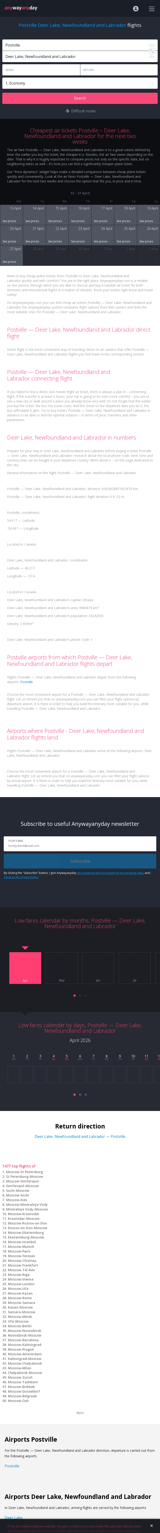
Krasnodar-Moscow (23, 1218)
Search (80, 98)
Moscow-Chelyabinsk (25, 1363)
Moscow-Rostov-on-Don (27, 1223)
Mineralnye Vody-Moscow (27, 1209)
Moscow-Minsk (20, 1316)
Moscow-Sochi (17, 1195)
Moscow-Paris (19, 1251)
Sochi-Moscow (17, 1190)
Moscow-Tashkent (23, 1382)
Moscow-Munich (21, 1246)
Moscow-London (21, 1284)
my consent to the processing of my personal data (110, 873)
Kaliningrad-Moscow (24, 1358)
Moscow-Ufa (18, 1288)
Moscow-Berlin (20, 1326)
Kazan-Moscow (20, 1307)
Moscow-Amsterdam (25, 1354)
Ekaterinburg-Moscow (26, 1237)
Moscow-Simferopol (22, 1181)
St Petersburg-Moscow (24, 1176)
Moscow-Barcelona (23, 1340)
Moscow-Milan (19, 1368)
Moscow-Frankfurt (23, 1265)
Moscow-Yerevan (21, 1256)
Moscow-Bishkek (21, 1386)
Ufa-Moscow (18, 1321)
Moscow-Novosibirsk (24, 1330)
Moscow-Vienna (21, 1279)
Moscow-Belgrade (22, 1396)
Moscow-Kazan (20, 1293)
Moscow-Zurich (20, 1377)
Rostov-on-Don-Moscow (27, 1228)
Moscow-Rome (20, 1298)
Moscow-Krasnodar (23, 1214)
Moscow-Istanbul (22, 1242)
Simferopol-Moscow (22, 1186)
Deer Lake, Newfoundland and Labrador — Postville (80, 1136)
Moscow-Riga (19, 1274)
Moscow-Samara (21, 1302)
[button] (74, 995)
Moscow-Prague (21, 1349)
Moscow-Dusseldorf (24, 1391)
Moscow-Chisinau (22, 1260)
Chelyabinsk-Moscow (25, 1372)
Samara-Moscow (21, 1312)
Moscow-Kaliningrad (24, 1344)
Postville (26, 682)
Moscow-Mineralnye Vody (27, 1204)
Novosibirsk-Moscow (24, 1335)
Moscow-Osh (18, 1400)
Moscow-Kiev (16, 1200)
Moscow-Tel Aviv (21, 1270)
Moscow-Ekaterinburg (26, 1232)
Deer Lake (14, 1517)
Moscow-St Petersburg (24, 1172)
